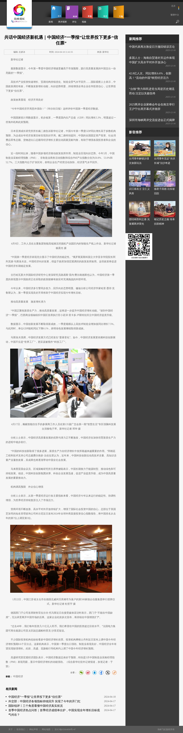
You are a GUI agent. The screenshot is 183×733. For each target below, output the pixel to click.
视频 (84, 22)
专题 (118, 12)
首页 (56, 12)
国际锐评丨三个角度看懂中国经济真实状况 (35, 705)
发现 (87, 12)
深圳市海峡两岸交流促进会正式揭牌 (152, 120)
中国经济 (18, 676)
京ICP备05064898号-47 (65, 729)
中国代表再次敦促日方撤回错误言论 (152, 46)
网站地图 (46, 729)
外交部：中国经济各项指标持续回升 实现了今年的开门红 (44, 701)
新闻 (51, 22)
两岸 (72, 12)
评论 (74, 22)
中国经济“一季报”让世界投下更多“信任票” (35, 696)
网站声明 (33, 729)
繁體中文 (174, 15)
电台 (103, 12)
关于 (10, 729)
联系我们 (21, 729)
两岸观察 (62, 22)
